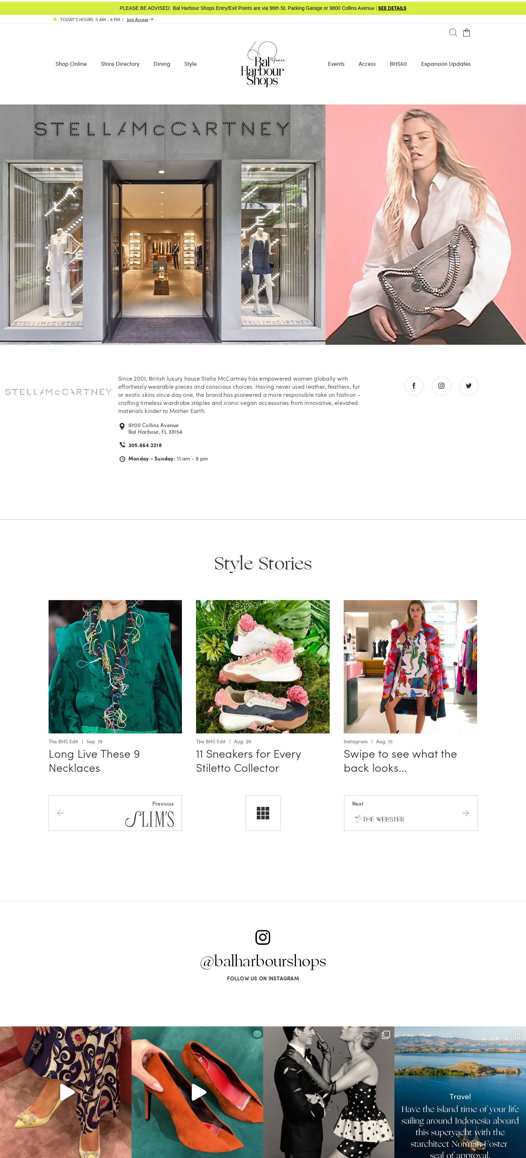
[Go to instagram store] (441, 385)
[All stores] (263, 813)
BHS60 (398, 63)
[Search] (453, 33)
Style (190, 63)
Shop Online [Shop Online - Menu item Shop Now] (71, 63)
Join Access (137, 19)
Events (336, 63)
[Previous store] (115, 813)
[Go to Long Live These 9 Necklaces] (115, 604)
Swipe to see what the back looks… (400, 760)
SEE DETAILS (392, 7)
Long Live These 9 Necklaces (94, 760)
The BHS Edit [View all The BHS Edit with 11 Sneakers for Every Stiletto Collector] (211, 741)
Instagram (356, 741)
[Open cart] (467, 33)
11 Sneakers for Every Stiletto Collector (248, 760)
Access (367, 63)
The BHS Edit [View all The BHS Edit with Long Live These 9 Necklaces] (63, 741)
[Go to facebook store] (414, 385)
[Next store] (410, 813)
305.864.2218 (145, 445)
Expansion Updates (446, 63)
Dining (161, 63)
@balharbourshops (263, 962)
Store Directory (120, 63)
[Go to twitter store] (469, 385)
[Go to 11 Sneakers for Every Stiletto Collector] (263, 604)
